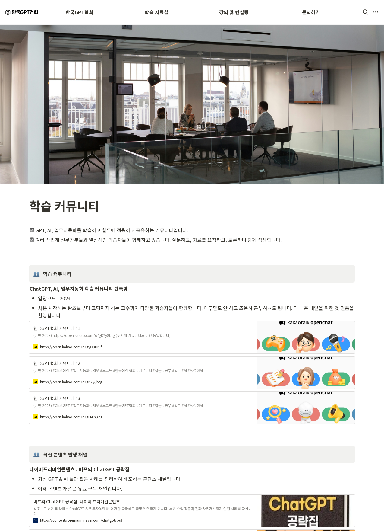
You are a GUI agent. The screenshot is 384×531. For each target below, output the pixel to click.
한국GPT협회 (79, 12)
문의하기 (311, 12)
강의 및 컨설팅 (234, 12)
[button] (365, 12)
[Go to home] (22, 12)
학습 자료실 (156, 12)
